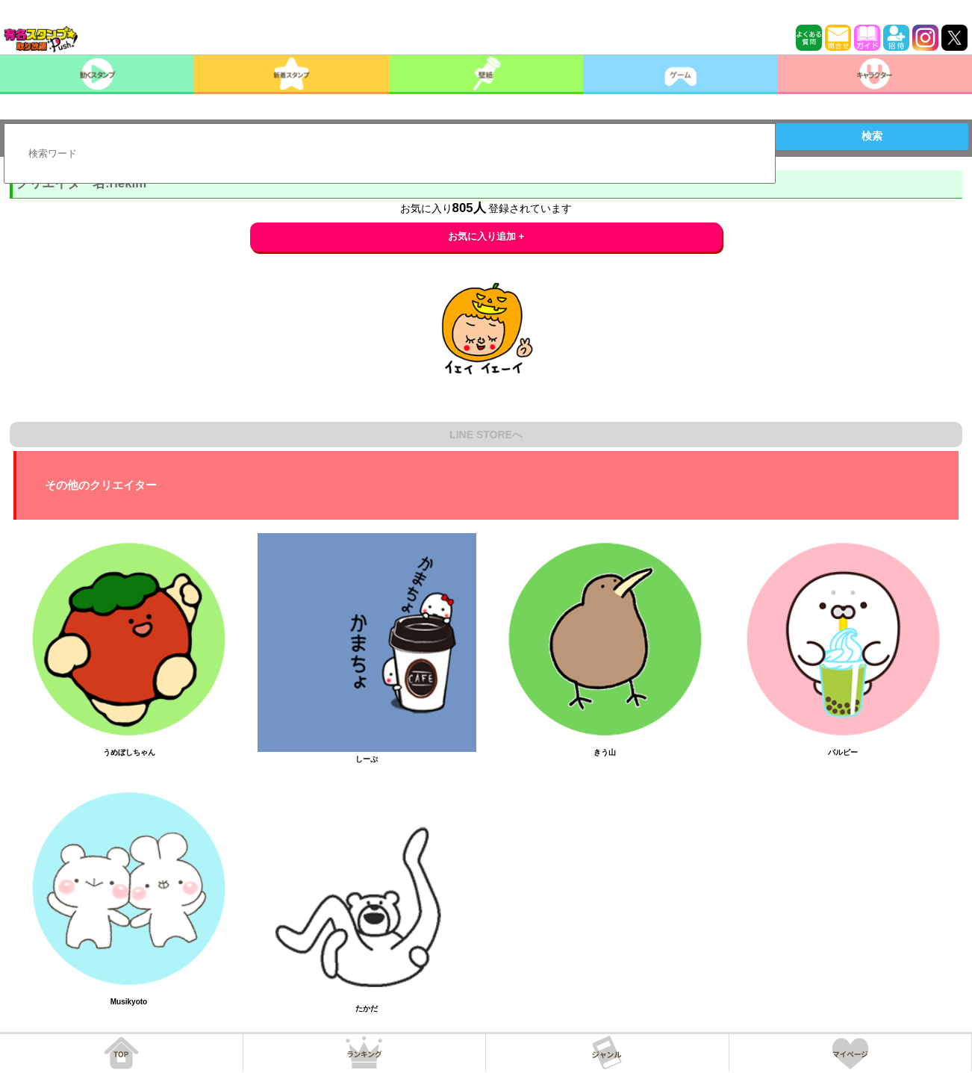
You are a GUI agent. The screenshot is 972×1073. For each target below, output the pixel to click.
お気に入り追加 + (486, 236)
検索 (872, 136)
